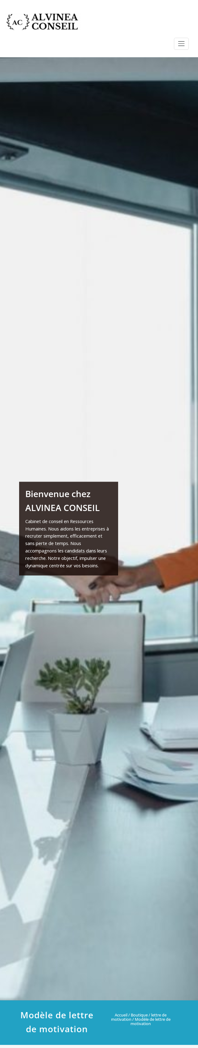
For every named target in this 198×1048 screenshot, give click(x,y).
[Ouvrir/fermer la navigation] (181, 43)
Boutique (139, 1015)
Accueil (121, 1015)
